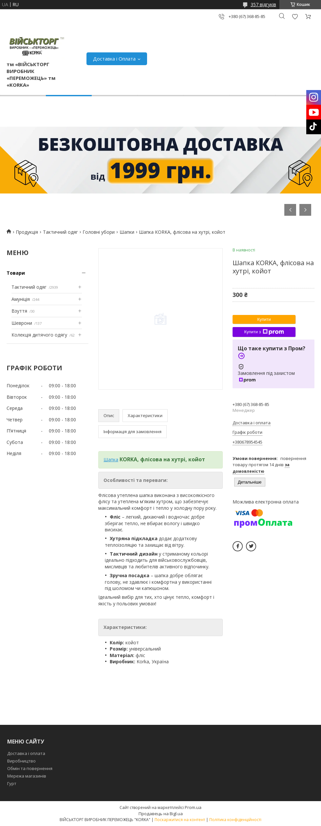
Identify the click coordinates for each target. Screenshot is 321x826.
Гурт (11, 783)
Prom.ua (193, 807)
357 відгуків (263, 4)
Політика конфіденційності (235, 819)
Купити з (264, 332)
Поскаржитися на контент (180, 819)
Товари (16, 273)
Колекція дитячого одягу (39, 335)
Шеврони (21, 323)
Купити (264, 319)
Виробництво (21, 761)
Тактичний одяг (60, 232)
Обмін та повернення (29, 768)
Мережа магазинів (26, 776)
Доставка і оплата (26, 753)
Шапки (127, 232)
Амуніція (20, 299)
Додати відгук (294, 16)
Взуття (19, 311)
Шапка (111, 459)
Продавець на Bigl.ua (161, 814)
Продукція (27, 232)
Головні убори (99, 232)
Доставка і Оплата (114, 58)
